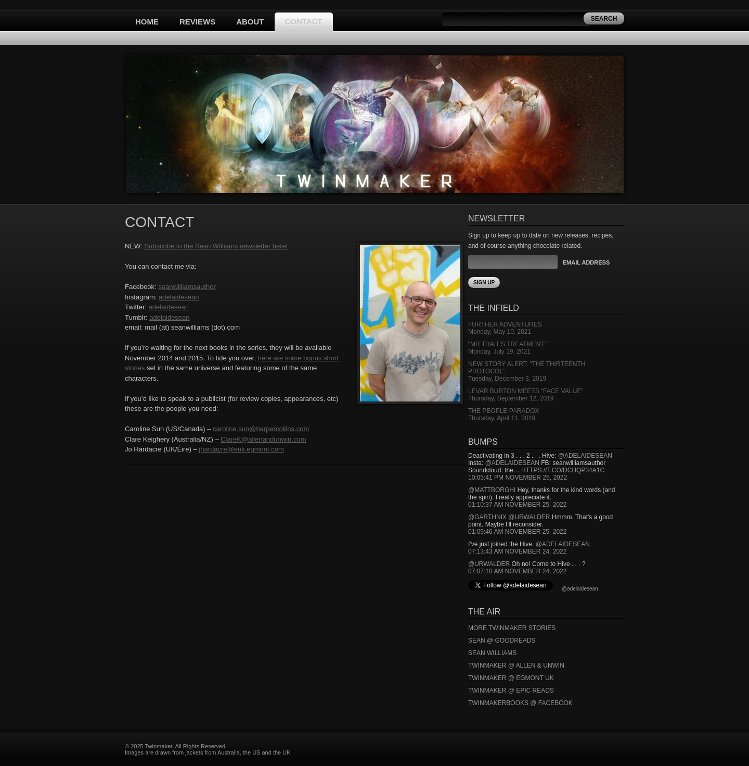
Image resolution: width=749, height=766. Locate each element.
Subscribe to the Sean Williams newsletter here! (216, 246)
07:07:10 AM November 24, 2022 (517, 571)
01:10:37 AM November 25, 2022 (517, 504)
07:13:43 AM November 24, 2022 (517, 551)
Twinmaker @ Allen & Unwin (516, 665)
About (250, 21)
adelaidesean (179, 297)
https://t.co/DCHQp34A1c (562, 470)
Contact (303, 21)
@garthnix (487, 517)
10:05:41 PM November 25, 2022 (517, 477)
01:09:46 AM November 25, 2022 (517, 531)
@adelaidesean (585, 455)
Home (147, 21)
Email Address (586, 262)
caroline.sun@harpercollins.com (261, 429)
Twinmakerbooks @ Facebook (520, 703)
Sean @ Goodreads (502, 640)
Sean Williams (492, 653)
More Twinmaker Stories (512, 628)
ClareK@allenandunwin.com (263, 439)
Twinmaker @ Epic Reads (511, 690)
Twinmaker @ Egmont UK (511, 678)
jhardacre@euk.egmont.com (241, 449)
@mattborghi (491, 490)
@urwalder (529, 517)
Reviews (197, 21)
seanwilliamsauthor (187, 287)
